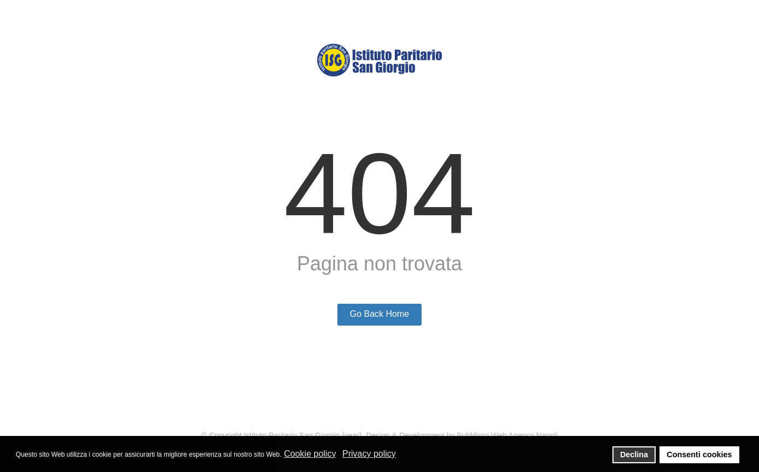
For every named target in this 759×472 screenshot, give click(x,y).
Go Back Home (379, 313)
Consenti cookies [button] (699, 454)
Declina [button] (634, 454)
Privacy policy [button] (369, 453)
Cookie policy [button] (310, 453)
